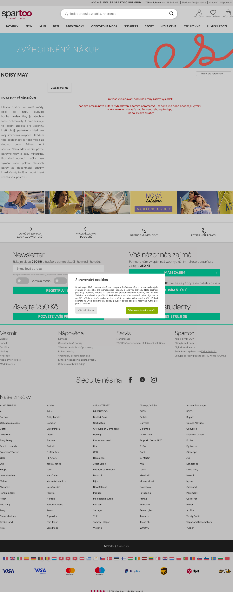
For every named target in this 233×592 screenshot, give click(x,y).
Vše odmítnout (86, 310)
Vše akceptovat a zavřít (141, 310)
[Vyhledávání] (171, 14)
